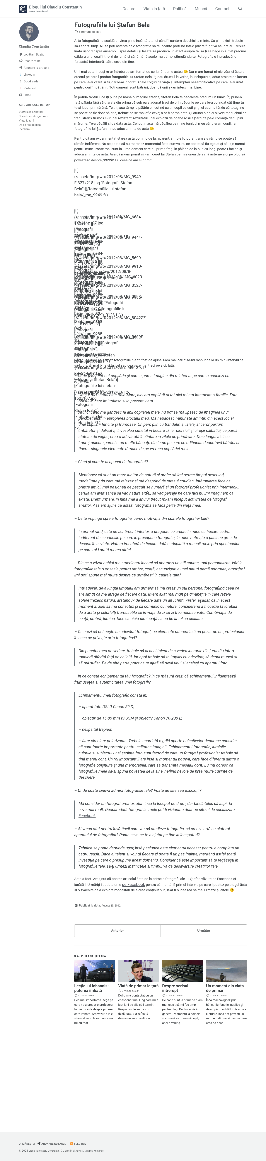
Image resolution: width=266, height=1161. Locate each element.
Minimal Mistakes (101, 1150)
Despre (127, 9)
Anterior (117, 1010)
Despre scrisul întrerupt (175, 1070)
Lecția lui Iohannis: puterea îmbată (91, 1070)
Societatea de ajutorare (33, 117)
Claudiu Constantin (36, 46)
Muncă (199, 9)
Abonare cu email (56, 1144)
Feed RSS (85, 1144)
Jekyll (83, 1150)
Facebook (87, 876)
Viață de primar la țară (138, 1068)
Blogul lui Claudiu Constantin (55, 9)
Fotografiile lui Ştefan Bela (112, 25)
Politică (178, 9)
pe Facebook (163, 956)
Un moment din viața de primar (225, 1070)
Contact (221, 9)
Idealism (24, 130)
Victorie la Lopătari (31, 113)
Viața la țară (152, 9)
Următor (203, 1010)
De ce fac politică (30, 126)
